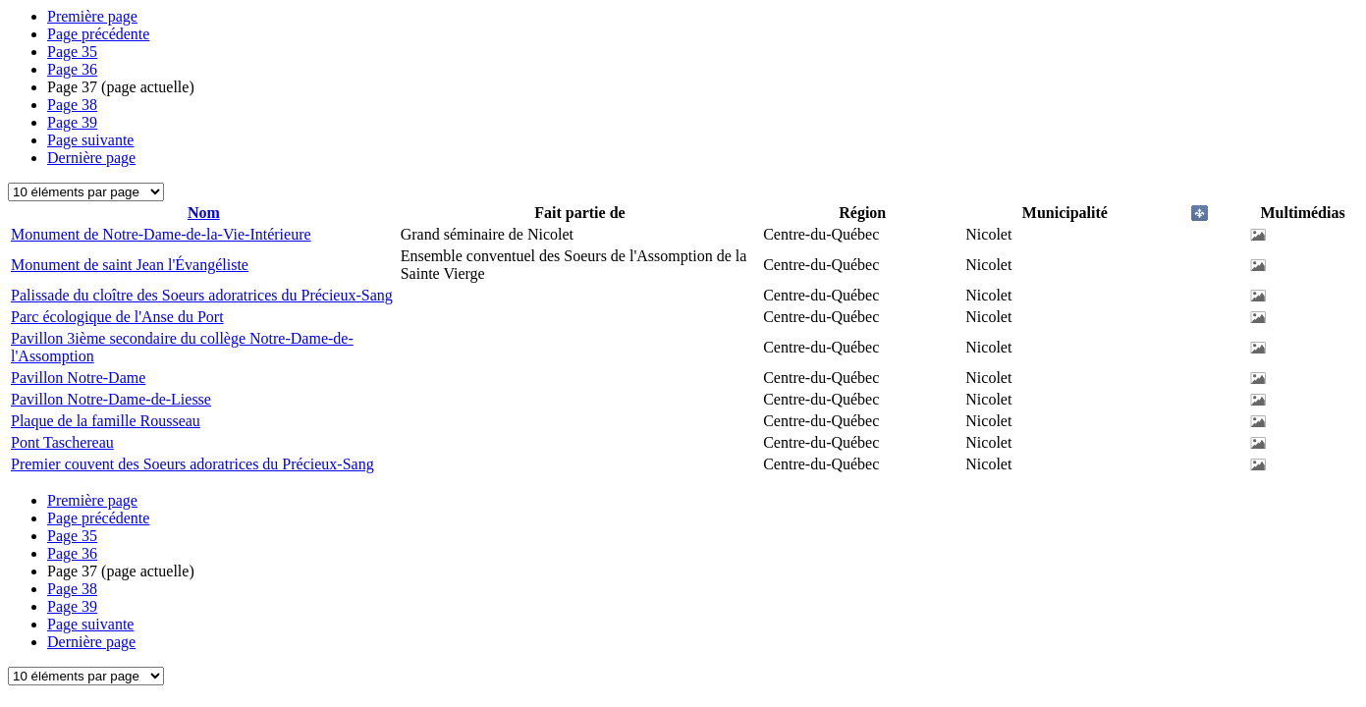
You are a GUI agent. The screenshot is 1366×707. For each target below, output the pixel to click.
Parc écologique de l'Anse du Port (117, 316)
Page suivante (90, 140)
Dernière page (91, 157)
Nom (204, 212)
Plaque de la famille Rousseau (105, 420)
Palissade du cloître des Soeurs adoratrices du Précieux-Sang (202, 295)
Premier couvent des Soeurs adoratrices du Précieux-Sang (192, 464)
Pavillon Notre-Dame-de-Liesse (111, 399)
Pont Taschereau (62, 442)
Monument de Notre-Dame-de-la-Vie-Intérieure (161, 234)
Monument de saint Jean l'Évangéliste (129, 264)
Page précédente (98, 34)
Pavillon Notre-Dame (78, 377)
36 (72, 69)
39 (72, 122)
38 (72, 104)
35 (72, 51)
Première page (92, 16)
